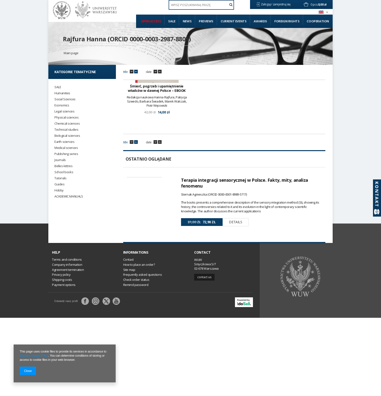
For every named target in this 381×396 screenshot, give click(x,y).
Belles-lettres (63, 166)
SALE (57, 87)
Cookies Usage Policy (34, 355)
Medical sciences (66, 148)
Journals (60, 160)
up (136, 72)
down (131, 72)
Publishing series (66, 154)
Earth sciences (64, 142)
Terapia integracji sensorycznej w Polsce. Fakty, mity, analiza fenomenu (244, 244)
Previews (206, 21)
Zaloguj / (267, 4)
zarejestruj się (282, 4)
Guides (59, 184)
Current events (233, 21)
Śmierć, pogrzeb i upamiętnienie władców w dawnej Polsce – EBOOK (157, 150)
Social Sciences (65, 99)
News (187, 21)
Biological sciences (67, 136)
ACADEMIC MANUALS (68, 196)
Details (235, 283)
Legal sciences (64, 111)
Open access (151, 21)
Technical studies (66, 130)
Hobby (59, 190)
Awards (260, 21)
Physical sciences (66, 117)
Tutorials (60, 178)
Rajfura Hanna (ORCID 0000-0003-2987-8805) (127, 39)
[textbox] (201, 5)
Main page (71, 53)
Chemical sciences (67, 123)
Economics (61, 105)
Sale (171, 21)
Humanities (62, 93)
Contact (202, 330)
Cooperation (318, 21)
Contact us (204, 355)
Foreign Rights (286, 21)
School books (63, 172)
